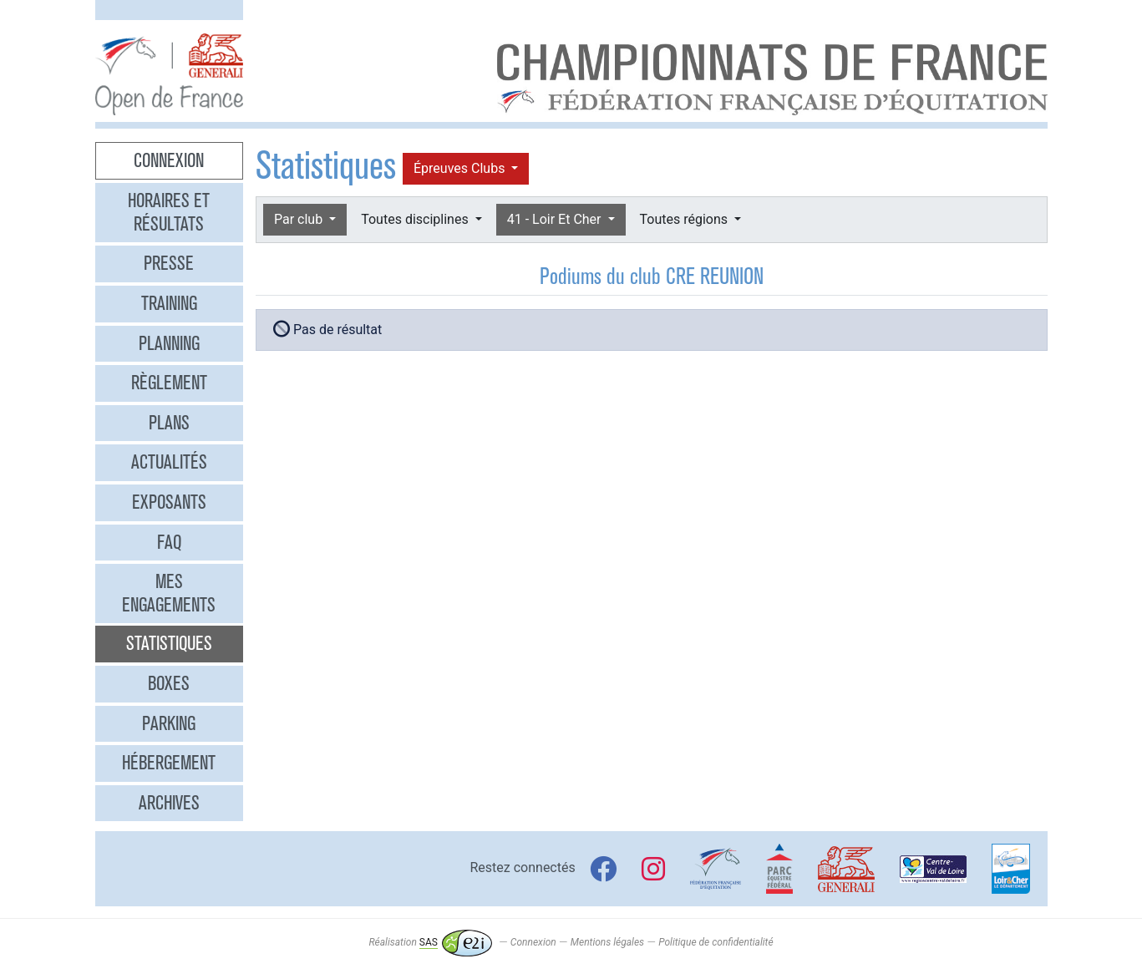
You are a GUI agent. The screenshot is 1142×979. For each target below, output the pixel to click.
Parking (168, 723)
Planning (169, 343)
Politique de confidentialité (715, 942)
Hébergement (169, 762)
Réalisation (429, 942)
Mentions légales (607, 942)
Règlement (169, 382)
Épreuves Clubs (461, 168)
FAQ (169, 542)
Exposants (169, 502)
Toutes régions (685, 219)
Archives (169, 802)
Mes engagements (169, 593)
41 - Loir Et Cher (556, 219)
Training (169, 303)
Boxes (169, 683)
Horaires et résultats (169, 212)
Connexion (169, 160)
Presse (169, 263)
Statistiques (169, 643)
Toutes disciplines (416, 219)
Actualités (169, 462)
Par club (300, 219)
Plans (169, 422)
